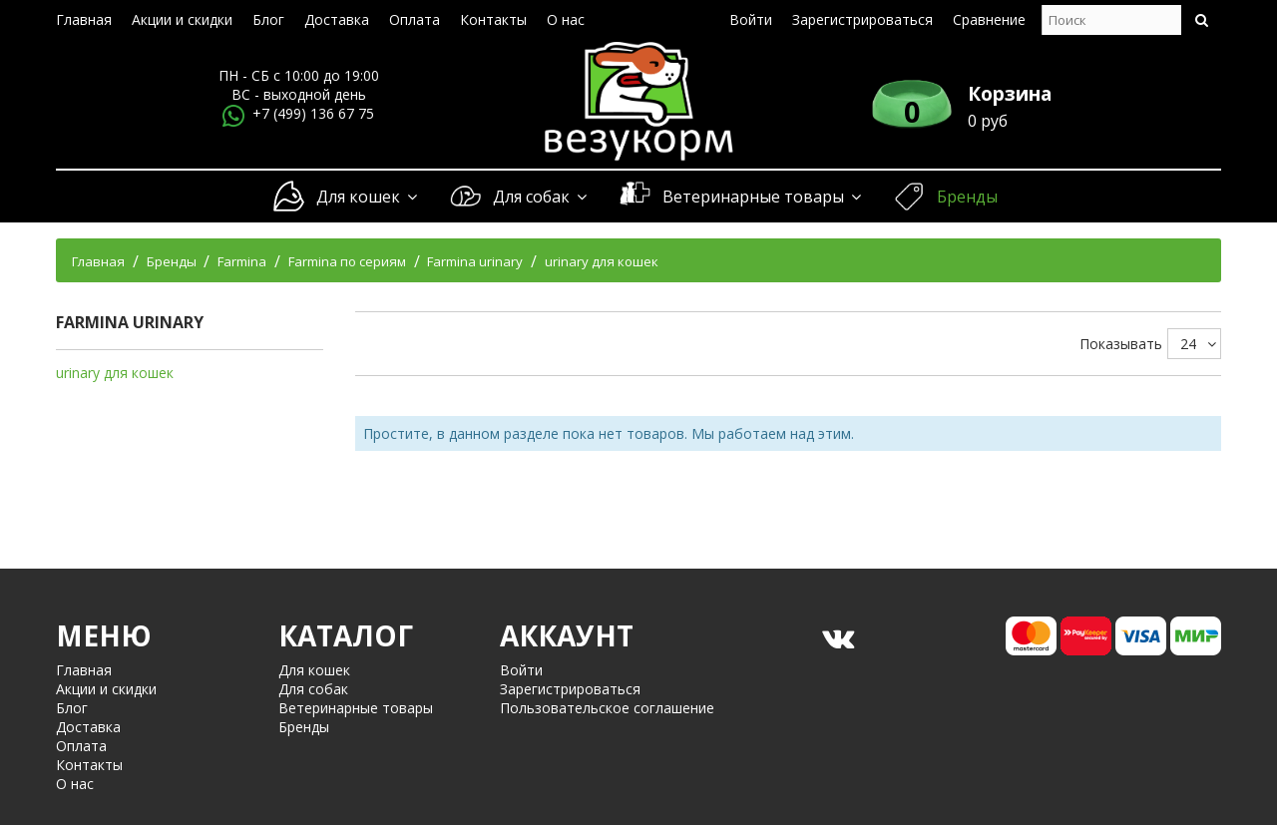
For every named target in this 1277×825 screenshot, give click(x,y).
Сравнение (989, 19)
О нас (566, 19)
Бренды (967, 196)
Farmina (241, 261)
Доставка (336, 19)
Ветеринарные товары (761, 196)
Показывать (1120, 343)
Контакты (493, 19)
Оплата (414, 19)
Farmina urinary (475, 261)
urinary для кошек (115, 372)
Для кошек (366, 196)
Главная (84, 19)
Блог (268, 19)
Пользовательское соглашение (607, 707)
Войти (750, 19)
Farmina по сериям (347, 261)
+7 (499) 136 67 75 (313, 113)
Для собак (539, 196)
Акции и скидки (182, 19)
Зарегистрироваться (862, 19)
